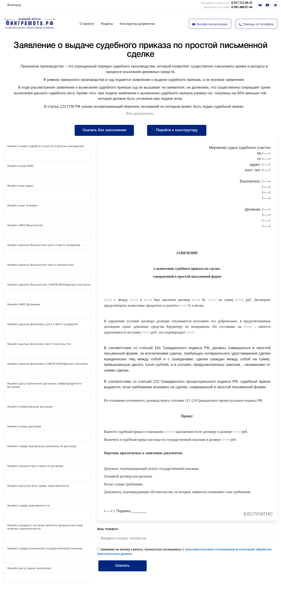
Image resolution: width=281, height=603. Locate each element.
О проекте (87, 24)
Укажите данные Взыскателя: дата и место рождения (44, 245)
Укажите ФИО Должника (23, 304)
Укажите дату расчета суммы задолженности (38, 486)
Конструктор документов (137, 24)
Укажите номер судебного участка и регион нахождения (45, 146)
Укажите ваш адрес (20, 186)
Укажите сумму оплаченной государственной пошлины (45, 548)
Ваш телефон (107, 529)
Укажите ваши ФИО (20, 166)
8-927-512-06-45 (226, 2)
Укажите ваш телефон (22, 205)
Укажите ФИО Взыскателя (25, 225)
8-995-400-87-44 (228, 7)
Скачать (122, 565)
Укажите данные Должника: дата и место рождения (42, 324)
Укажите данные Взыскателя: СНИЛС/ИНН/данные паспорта (49, 285)
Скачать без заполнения (104, 130)
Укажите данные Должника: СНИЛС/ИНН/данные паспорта (47, 364)
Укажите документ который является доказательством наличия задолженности (45, 527)
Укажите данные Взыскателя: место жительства (40, 265)
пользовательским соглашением (210, 549)
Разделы (107, 24)
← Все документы (137, 113)
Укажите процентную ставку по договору (35, 466)
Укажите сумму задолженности (28, 506)
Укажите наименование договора (30, 407)
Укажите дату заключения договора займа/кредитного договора (44, 385)
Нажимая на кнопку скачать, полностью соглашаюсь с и (184, 552)
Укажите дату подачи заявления (29, 568)
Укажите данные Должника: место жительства (39, 344)
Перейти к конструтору (177, 130)
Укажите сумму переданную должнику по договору (42, 446)
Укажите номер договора (24, 426)
